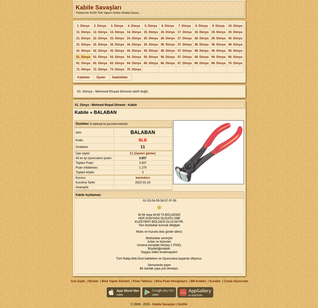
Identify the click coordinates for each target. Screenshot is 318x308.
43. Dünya (117, 50)
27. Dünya (185, 38)
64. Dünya (134, 63)
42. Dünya (100, 50)
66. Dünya (168, 63)
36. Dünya (168, 44)
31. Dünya (83, 44)
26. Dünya (168, 38)
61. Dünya (83, 63)
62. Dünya (100, 63)
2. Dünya (100, 26)
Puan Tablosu (142, 281)
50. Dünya (235, 50)
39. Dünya (218, 44)
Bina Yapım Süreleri (116, 281)
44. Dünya (134, 50)
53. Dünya (117, 57)
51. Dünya (83, 57)
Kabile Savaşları (98, 7)
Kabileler (83, 77)
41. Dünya (83, 50)
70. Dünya (235, 63)
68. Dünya (202, 63)
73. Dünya (117, 69)
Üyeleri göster (145, 153)
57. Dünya (185, 57)
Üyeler (101, 77)
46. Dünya (168, 50)
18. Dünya (202, 32)
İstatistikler (120, 77)
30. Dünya (235, 38)
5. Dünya (151, 26)
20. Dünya (235, 32)
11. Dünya (83, 32)
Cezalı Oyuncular (236, 281)
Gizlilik (182, 304)
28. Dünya (202, 38)
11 (131, 153)
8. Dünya (201, 26)
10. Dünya (235, 26)
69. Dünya (218, 63)
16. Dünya (168, 32)
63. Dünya (117, 63)
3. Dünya (117, 26)
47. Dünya (185, 50)
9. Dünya (218, 26)
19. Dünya (218, 32)
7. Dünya (184, 26)
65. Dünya (151, 63)
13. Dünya (117, 32)
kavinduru (143, 177)
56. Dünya (168, 57)
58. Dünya (202, 57)
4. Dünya (134, 26)
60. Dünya (235, 57)
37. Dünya (185, 44)
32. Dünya (100, 44)
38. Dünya (202, 44)
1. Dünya (83, 26)
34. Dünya (134, 44)
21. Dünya (83, 38)
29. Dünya (218, 38)
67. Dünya (185, 63)
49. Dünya (218, 50)
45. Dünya (151, 50)
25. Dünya (151, 38)
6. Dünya (167, 26)
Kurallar (215, 281)
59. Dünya (218, 57)
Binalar (93, 281)
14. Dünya (134, 32)
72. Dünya (100, 69)
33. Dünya (117, 44)
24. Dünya (134, 38)
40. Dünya (235, 44)
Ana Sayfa (78, 281)
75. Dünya (134, 69)
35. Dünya (151, 44)
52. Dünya (100, 57)
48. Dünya (202, 50)
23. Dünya (117, 38)
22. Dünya (100, 38)
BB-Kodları (198, 281)
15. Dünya (151, 32)
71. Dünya (83, 69)
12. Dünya (100, 32)
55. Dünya (151, 57)
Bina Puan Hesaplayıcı (171, 281)
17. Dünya (185, 32)
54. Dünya (134, 57)
